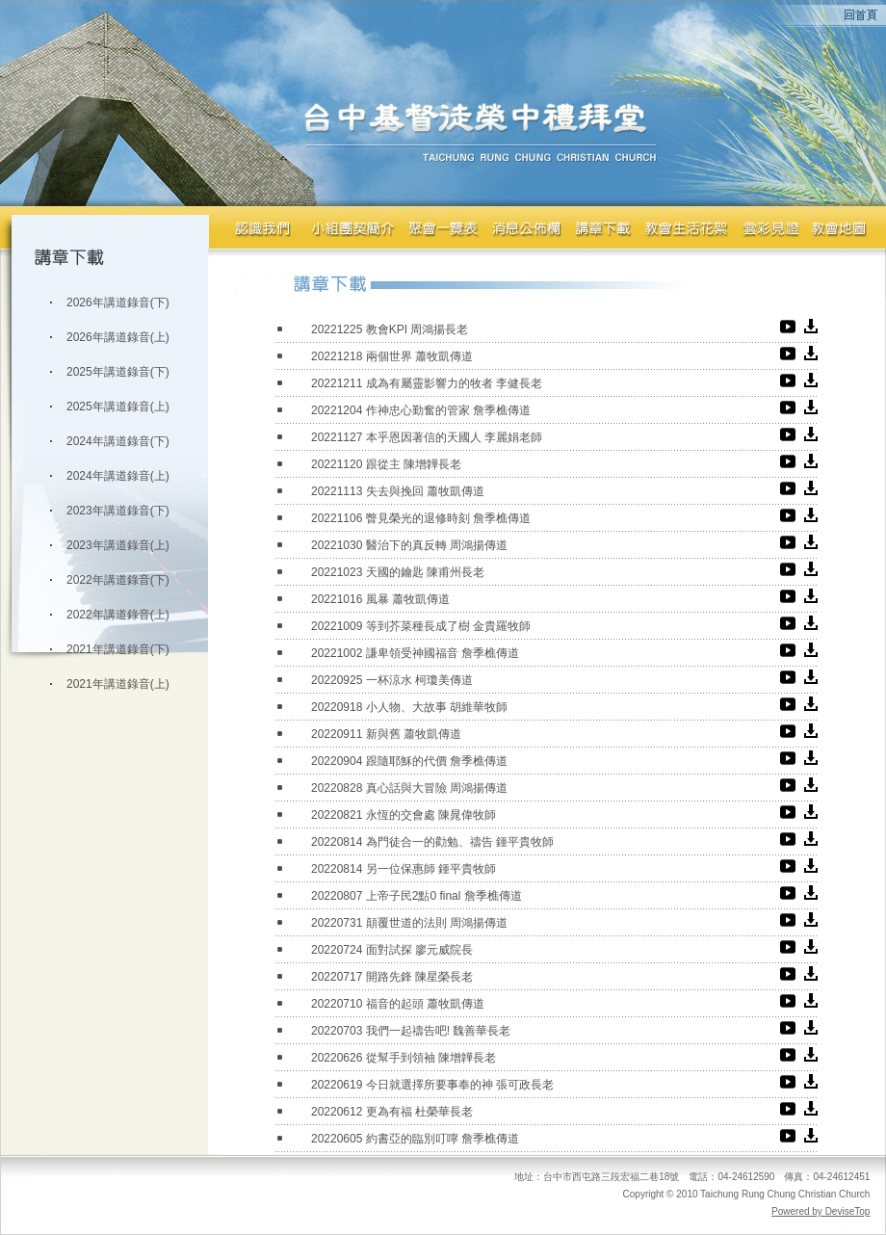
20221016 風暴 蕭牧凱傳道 (380, 599)
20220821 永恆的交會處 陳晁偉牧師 (403, 815)
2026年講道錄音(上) (117, 337)
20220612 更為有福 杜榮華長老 (392, 1111)
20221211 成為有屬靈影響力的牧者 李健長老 (426, 383)
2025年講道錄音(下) (117, 372)
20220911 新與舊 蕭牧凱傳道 (386, 734)
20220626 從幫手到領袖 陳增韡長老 (403, 1057)
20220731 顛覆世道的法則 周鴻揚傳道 (409, 923)
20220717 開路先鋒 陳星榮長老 (392, 977)
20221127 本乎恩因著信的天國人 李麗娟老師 (426, 437)
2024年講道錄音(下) (117, 441)
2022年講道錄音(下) (117, 580)
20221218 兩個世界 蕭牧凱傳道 (392, 356)
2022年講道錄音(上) (117, 614)
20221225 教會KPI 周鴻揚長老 (389, 329)
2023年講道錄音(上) (117, 545)
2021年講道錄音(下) (117, 649)
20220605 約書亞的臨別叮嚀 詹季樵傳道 (415, 1138)
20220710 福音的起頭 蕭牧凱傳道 (397, 1004)
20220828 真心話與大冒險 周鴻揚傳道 (409, 788)
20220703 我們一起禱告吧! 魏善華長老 (410, 1031)
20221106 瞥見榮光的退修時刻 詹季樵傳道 (421, 518)
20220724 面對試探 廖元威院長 (392, 950)
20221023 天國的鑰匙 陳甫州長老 (397, 572)
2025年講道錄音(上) (117, 406)
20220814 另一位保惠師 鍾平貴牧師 (403, 869)
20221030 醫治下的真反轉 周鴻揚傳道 (409, 545)
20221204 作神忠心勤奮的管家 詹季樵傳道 (421, 410)
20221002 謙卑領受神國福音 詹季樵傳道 (415, 653)
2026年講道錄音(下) (117, 302)
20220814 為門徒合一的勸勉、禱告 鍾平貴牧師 (432, 842)
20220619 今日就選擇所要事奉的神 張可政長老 (432, 1084)
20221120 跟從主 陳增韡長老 (386, 464)
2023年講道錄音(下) (117, 510)
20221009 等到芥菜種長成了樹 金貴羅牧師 (421, 626)
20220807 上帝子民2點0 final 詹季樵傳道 (416, 896)
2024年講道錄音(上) (117, 476)
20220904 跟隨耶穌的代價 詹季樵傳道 (409, 761)
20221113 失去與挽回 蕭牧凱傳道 (397, 491)
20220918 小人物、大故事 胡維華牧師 (409, 707)
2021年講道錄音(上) (117, 684)
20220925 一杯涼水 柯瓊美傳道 (392, 680)
